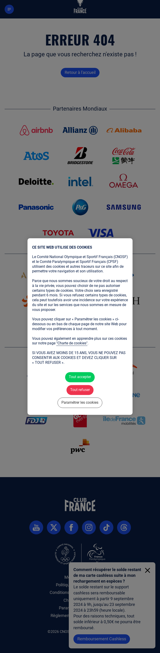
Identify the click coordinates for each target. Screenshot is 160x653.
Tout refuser (80, 390)
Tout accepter (80, 377)
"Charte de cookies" (72, 343)
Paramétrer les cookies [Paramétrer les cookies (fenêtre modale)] (79, 402)
